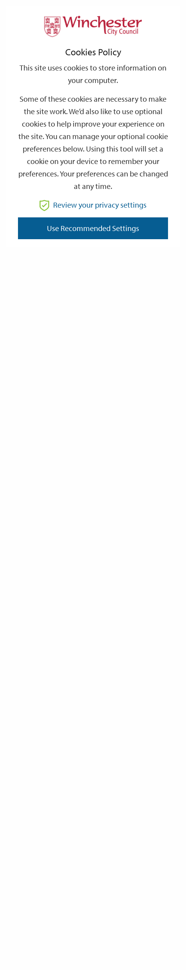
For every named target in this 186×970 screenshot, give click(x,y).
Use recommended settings (93, 228)
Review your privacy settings (93, 205)
